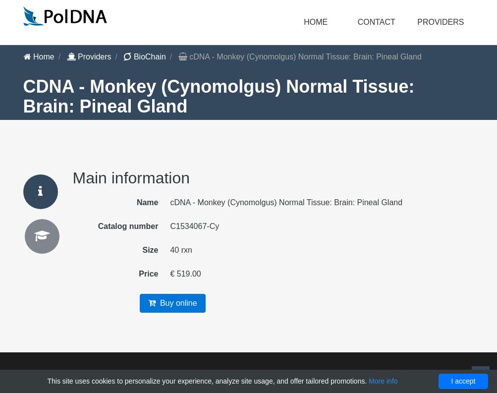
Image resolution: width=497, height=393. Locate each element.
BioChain (144, 57)
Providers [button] (440, 22)
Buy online (172, 303)
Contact (376, 22)
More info (383, 381)
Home (316, 22)
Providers (89, 57)
